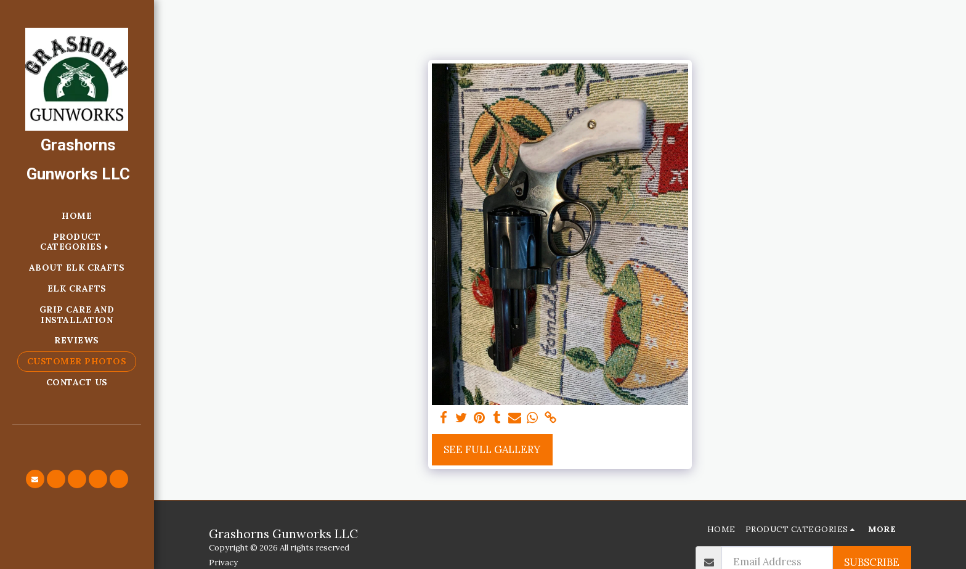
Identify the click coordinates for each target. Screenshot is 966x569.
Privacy (223, 562)
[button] (35, 479)
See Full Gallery (492, 449)
